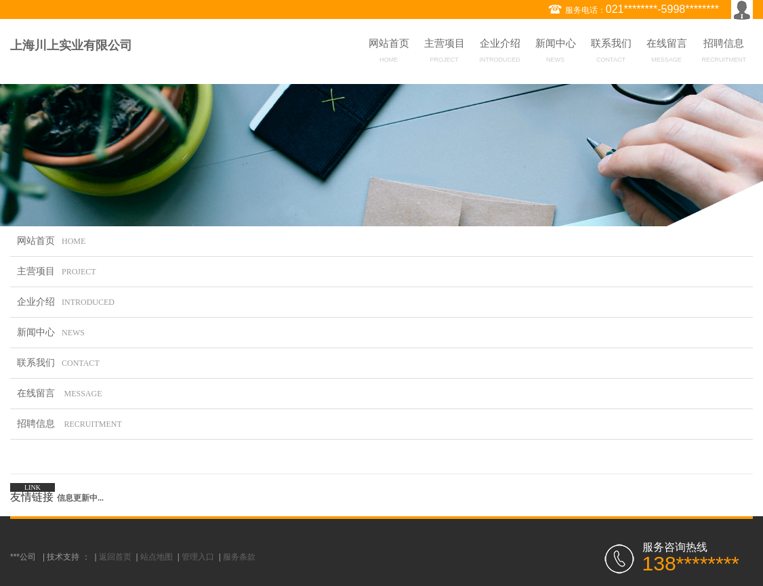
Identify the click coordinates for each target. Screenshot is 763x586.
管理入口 (198, 557)
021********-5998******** (662, 9)
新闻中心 (555, 53)
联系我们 (611, 53)
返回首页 (115, 557)
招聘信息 (724, 53)
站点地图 (156, 557)
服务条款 (239, 557)
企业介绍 (500, 53)
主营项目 (444, 53)
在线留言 (666, 53)
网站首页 (389, 53)
